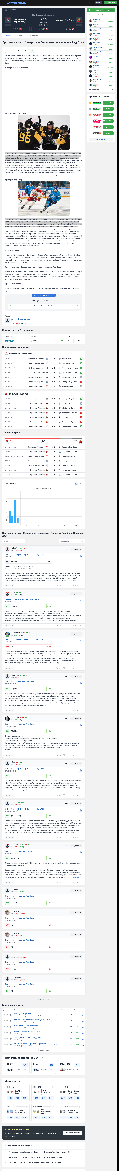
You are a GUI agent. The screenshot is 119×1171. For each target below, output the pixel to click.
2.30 (36, 1098)
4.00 (63, 1027)
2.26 (10, 1098)
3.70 (10, 1117)
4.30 (50, 1117)
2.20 (24, 1117)
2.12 (55, 1027)
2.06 (7, 646)
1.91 (25, 1065)
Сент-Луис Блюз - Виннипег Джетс (27, 1038)
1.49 (61, 341)
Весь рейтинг (101, 139)
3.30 (17, 1117)
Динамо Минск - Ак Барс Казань (26, 1026)
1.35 (7, 731)
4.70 (63, 1033)
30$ (33, 341)
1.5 (7, 991)
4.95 (7, 969)
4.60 (63, 1021)
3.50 (70, 1015)
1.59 (7, 858)
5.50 (63, 1015)
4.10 (63, 1039)
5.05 (7, 925)
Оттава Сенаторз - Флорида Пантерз (28, 1032)
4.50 (70, 1033)
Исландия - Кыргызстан (23, 1014)
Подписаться (76, 549)
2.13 (63, 1117)
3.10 (77, 1098)
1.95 (7, 606)
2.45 (55, 1039)
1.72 (70, 1044)
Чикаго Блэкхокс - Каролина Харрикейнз (30, 1044)
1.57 (7, 776)
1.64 (55, 1033)
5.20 (69, 341)
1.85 (7, 816)
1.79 (31, 51)
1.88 (77, 1065)
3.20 (70, 1027)
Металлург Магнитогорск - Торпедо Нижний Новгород (33, 1020)
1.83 (7, 689)
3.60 (24, 1098)
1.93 (7, 562)
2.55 (70, 1039)
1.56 (55, 1015)
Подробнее (10, 1136)
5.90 (78, 341)
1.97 (36, 1117)
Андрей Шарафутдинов (20, 319)
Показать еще (43, 1050)
